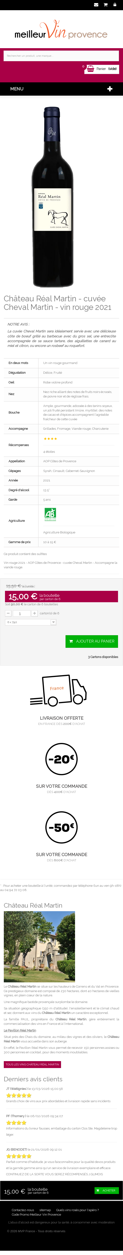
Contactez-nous (23, 1210)
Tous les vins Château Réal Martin (32, 1064)
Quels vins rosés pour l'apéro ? (77, 1210)
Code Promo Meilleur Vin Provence (36, 1214)
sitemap (45, 1210)
